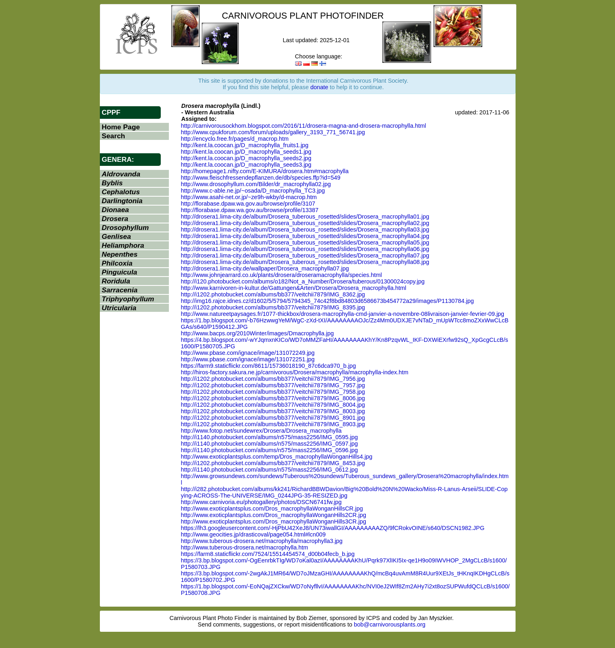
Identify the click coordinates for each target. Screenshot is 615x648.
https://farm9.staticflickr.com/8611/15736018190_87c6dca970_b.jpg (268, 366)
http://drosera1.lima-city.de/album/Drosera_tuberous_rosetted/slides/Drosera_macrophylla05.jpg (305, 242)
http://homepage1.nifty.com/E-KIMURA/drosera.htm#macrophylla (265, 171)
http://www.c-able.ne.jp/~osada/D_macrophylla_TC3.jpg (253, 190)
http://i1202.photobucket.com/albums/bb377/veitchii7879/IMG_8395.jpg (273, 307)
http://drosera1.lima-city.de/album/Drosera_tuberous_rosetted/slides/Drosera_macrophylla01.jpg (305, 216)
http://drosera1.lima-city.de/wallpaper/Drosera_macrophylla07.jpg (265, 268)
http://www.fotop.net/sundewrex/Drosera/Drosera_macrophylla (261, 430)
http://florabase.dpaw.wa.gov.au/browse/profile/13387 (250, 210)
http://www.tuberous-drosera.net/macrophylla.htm (245, 547)
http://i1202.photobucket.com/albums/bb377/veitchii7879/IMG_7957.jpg (273, 385)
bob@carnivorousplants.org (389, 624)
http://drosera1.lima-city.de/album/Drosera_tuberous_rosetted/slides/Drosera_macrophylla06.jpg (305, 249)
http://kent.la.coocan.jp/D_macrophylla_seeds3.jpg (246, 164)
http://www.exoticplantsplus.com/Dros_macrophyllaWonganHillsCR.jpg (272, 508)
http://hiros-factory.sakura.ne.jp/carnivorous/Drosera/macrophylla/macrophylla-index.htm (294, 372)
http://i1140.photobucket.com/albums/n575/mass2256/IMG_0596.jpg (269, 450)
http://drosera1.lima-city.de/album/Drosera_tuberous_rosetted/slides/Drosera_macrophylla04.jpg (305, 236)
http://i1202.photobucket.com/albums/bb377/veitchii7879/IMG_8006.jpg (273, 398)
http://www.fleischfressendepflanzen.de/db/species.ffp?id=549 (261, 177)
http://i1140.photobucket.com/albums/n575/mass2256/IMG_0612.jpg (269, 469)
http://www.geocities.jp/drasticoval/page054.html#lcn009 (253, 534)
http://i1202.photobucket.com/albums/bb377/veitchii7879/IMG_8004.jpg (273, 404)
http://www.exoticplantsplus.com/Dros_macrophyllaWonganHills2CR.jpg (273, 515)
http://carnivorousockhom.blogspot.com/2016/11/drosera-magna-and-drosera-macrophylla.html (303, 125)
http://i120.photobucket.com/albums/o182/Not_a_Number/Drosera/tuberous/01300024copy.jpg (303, 281)
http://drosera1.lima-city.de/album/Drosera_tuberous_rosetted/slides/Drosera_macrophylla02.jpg (305, 223)
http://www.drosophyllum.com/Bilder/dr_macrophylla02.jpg (256, 184)
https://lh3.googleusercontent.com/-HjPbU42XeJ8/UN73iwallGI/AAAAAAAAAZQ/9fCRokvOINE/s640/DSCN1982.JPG (333, 528)
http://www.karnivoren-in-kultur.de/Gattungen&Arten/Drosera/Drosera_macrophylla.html (293, 288)
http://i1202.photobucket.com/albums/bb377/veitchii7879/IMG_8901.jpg (273, 417)
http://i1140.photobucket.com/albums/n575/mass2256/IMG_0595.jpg (269, 437)
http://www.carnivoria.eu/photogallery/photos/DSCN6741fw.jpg (261, 502)
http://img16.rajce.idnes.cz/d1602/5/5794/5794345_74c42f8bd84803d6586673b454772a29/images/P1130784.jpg (327, 301)
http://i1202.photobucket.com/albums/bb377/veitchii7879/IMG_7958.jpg (273, 391)
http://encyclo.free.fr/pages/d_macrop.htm (235, 138)
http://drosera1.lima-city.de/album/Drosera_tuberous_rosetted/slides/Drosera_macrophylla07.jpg (305, 255)
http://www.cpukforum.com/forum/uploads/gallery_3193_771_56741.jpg (273, 132)
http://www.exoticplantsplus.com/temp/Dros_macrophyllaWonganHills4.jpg (277, 456)
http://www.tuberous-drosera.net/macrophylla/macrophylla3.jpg (262, 541)
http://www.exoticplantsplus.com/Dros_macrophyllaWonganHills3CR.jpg (273, 521)
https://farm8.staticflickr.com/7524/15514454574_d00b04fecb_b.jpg (268, 554)
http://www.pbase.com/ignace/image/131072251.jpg (248, 359)
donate (319, 87)
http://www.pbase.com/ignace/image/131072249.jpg (248, 353)
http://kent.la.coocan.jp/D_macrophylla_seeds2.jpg (246, 158)
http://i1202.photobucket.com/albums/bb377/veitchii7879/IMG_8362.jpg (273, 294)
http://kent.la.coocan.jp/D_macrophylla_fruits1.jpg (245, 145)
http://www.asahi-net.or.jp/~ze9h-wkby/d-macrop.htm (249, 197)
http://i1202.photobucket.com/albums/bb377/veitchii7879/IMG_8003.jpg (273, 411)
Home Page (121, 127)
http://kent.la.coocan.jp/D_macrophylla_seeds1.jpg (246, 151)
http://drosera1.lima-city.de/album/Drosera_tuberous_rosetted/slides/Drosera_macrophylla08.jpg (305, 262)
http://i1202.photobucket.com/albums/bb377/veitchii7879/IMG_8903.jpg (273, 424)
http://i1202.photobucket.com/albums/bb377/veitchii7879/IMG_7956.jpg (273, 378)
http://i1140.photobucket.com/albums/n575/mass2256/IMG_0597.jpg (269, 443)
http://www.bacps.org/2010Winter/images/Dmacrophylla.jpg (257, 333)
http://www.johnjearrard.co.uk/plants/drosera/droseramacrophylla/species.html (281, 275)
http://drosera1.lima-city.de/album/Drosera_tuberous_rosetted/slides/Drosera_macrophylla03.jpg (305, 229)
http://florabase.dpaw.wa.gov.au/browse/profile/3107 (248, 203)
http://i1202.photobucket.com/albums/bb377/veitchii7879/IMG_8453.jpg (273, 463)
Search (113, 136)
